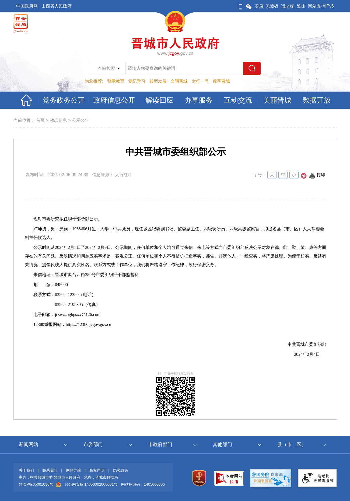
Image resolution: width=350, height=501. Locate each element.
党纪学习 (136, 81)
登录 (259, 6)
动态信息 (58, 120)
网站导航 (73, 470)
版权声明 (96, 470)
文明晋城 (179, 81)
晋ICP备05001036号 (36, 484)
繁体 (301, 6)
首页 (40, 120)
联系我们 (49, 470)
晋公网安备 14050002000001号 (91, 484)
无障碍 (271, 6)
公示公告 (80, 120)
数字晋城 (221, 81)
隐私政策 (120, 470)
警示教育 (115, 81)
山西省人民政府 (56, 6)
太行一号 (200, 81)
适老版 (287, 6)
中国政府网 (27, 6)
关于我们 (26, 470)
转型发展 (158, 81)
